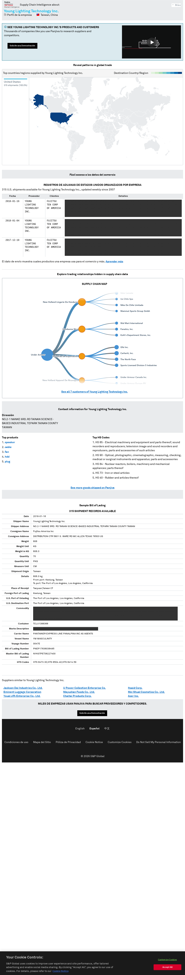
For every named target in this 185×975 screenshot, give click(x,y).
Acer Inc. (133, 696)
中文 (107, 728)
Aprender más (114, 261)
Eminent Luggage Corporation (22, 692)
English (80, 728)
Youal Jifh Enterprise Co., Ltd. (21, 696)
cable (8, 447)
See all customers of (94, 391)
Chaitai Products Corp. (77, 696)
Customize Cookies (119, 742)
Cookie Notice (94, 742)
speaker (10, 442)
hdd (7, 456)
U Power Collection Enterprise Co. (84, 688)
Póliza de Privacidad (68, 742)
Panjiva (12, 4)
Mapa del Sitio (42, 742)
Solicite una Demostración (22, 46)
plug (7, 461)
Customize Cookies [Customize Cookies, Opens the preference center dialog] (167, 966)
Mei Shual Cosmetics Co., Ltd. (146, 692)
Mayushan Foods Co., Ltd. (79, 692)
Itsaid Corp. (135, 688)
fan (7, 452)
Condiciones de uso (16, 742)
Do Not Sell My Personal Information (158, 742)
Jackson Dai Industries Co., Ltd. (23, 688)
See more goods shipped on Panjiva (92, 487)
